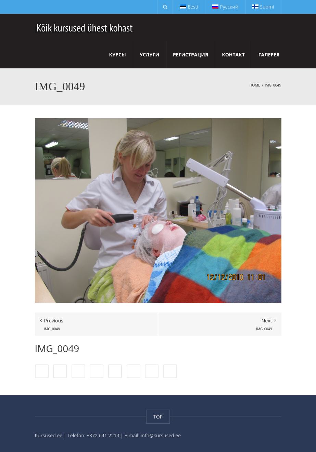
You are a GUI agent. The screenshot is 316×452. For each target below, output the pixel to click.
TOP (158, 416)
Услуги (149, 54)
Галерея (269, 54)
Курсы (117, 54)
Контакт (233, 54)
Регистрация (190, 54)
